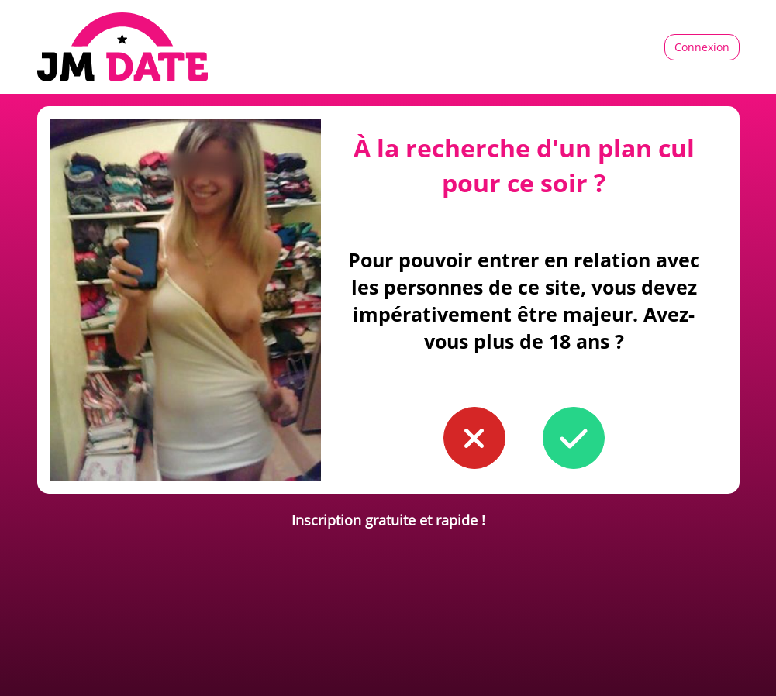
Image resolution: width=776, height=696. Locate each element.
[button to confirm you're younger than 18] (474, 438)
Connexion (701, 47)
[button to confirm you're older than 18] (574, 438)
